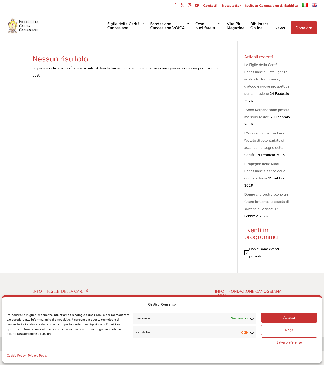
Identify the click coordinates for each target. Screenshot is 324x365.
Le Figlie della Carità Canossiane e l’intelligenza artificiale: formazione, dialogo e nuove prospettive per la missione (266, 79)
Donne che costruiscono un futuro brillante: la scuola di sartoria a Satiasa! (266, 201)
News (279, 28)
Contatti (210, 6)
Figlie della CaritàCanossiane (123, 26)
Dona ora (303, 28)
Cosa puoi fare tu (205, 26)
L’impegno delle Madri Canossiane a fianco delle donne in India (265, 171)
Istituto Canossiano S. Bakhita (271, 6)
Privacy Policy (37, 356)
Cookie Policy (16, 356)
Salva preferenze (289, 342)
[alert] (268, 252)
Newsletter (231, 6)
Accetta (289, 317)
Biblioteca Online (259, 26)
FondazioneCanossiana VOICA (167, 26)
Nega (289, 330)
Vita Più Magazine (235, 26)
